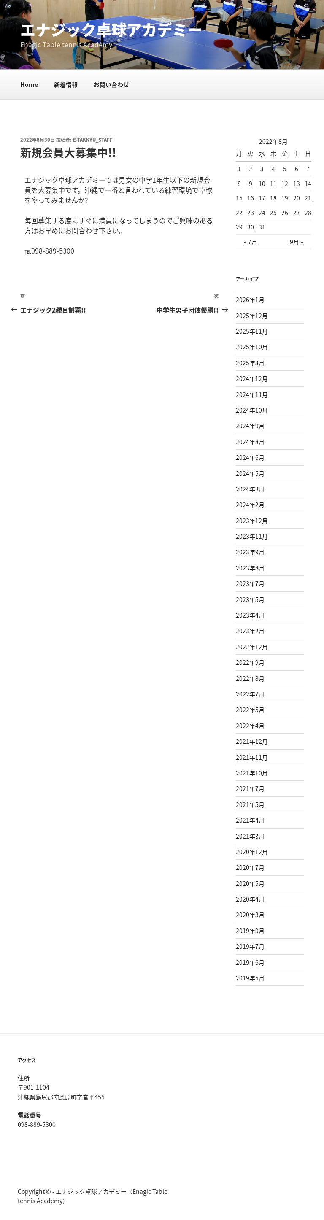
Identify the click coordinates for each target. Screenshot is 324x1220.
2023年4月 (250, 615)
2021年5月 (250, 804)
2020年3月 (250, 914)
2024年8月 (250, 441)
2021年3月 (250, 836)
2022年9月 (250, 662)
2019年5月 (250, 978)
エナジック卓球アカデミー (111, 29)
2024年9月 (250, 425)
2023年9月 (250, 552)
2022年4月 (250, 725)
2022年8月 (250, 678)
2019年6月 (250, 962)
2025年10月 (252, 347)
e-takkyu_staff (93, 139)
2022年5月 (250, 709)
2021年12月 (252, 741)
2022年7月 (250, 694)
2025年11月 (252, 331)
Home (29, 84)
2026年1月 (250, 299)
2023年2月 (250, 630)
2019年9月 (250, 930)
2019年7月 (250, 946)
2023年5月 (250, 599)
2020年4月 (250, 899)
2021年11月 (252, 757)
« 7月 (250, 242)
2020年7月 (250, 867)
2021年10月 (252, 773)
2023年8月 (250, 568)
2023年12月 (252, 520)
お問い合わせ (111, 84)
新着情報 (66, 84)
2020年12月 (252, 852)
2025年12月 (252, 315)
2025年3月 (250, 363)
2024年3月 (250, 489)
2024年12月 (252, 378)
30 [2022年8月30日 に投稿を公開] (250, 227)
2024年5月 (250, 473)
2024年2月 (250, 504)
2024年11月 (252, 394)
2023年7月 (250, 583)
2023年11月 (252, 536)
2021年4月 (250, 820)
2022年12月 (252, 646)
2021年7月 (250, 788)
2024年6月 (250, 457)
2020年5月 (250, 883)
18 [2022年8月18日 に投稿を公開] (273, 198)
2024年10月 (252, 410)
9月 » (296, 242)
